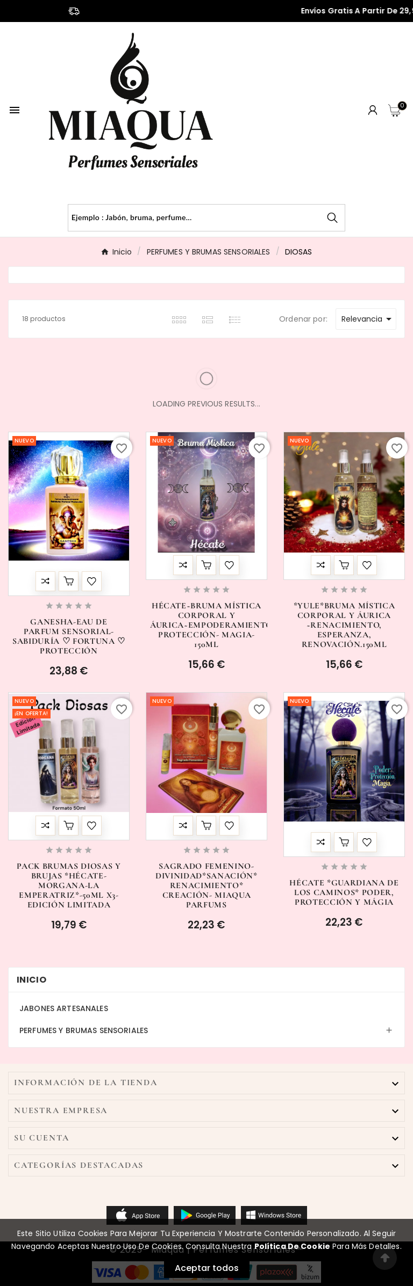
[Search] (332, 218)
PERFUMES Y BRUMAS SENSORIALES (83, 1030)
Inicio (31, 979)
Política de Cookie (292, 1246)
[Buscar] (194, 217)
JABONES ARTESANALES (63, 1008)
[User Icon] (373, 110)
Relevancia (368, 319)
